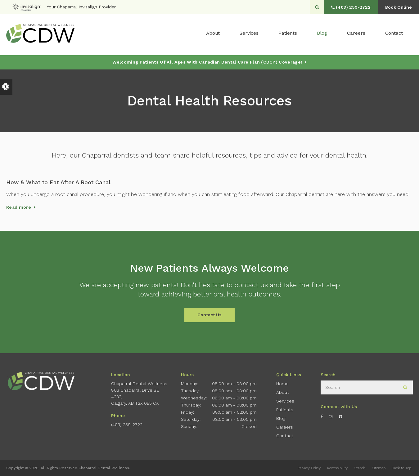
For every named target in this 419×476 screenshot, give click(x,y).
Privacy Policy (309, 468)
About (282, 392)
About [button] (213, 34)
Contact (394, 34)
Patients (287, 34)
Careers (356, 34)
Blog (322, 34)
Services (285, 400)
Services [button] (249, 34)
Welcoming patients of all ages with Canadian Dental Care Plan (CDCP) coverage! (207, 62)
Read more (18, 207)
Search (360, 468)
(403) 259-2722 (126, 424)
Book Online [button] (397, 7)
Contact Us (209, 314)
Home (282, 383)
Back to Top (401, 468)
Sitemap (378, 468)
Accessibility (337, 468)
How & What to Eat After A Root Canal (58, 182)
